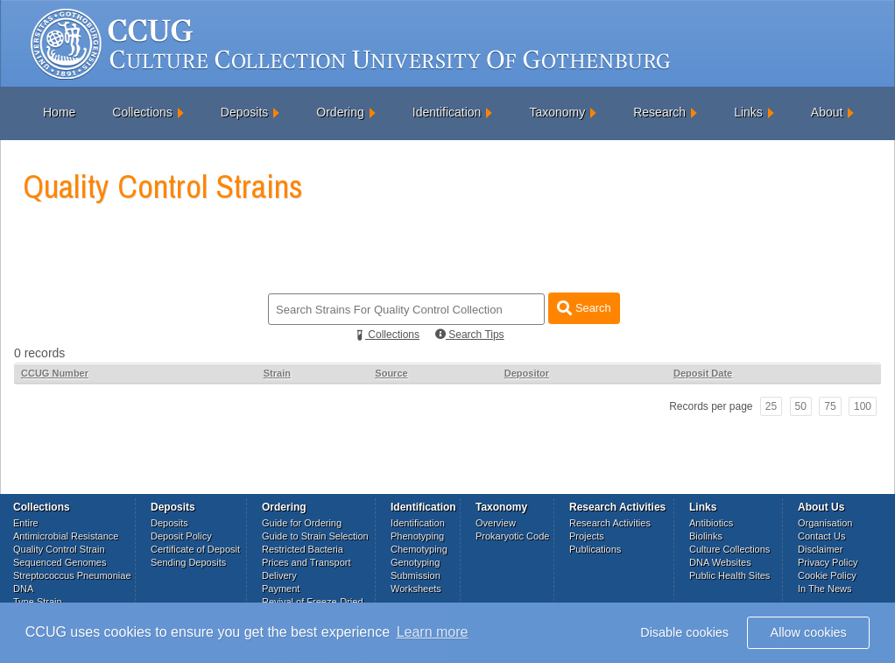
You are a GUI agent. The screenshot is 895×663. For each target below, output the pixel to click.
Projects (586, 536)
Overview (496, 523)
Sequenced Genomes (59, 562)
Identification (447, 112)
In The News (825, 588)
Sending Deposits (188, 562)
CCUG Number (54, 373)
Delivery (279, 575)
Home (59, 112)
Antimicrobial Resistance (65, 536)
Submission (415, 575)
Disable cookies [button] (684, 632)
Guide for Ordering (302, 523)
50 (801, 406)
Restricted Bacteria (302, 549)
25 (771, 406)
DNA (23, 588)
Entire (26, 523)
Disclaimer (820, 549)
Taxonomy (557, 112)
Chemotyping (419, 549)
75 (829, 406)
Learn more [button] (433, 631)
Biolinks (705, 536)
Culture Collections (729, 549)
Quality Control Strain (59, 549)
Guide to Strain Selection (315, 536)
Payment (281, 588)
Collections (142, 112)
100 (862, 406)
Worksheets (416, 588)
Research (659, 112)
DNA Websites (720, 562)
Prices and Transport (306, 562)
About (827, 112)
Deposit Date (702, 373)
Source (391, 373)
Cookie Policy (827, 575)
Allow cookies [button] (809, 632)
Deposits (244, 112)
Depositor (526, 373)
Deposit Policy (181, 536)
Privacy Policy (827, 562)
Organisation (825, 523)
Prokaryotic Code (512, 536)
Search (583, 307)
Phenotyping (417, 536)
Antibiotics (711, 523)
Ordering (339, 112)
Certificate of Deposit (195, 549)
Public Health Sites (729, 575)
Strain (277, 373)
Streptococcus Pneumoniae (72, 575)
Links (748, 112)
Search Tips (469, 334)
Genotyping (415, 562)
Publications (595, 549)
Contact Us (821, 536)
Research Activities (610, 523)
